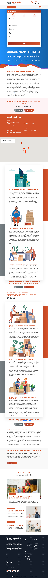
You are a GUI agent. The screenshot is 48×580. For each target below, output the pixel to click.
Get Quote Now (11, 7)
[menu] (40, 7)
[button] (29, 148)
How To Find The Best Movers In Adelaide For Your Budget (15, 511)
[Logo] (14, 2)
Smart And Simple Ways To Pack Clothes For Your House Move (15, 524)
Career (28, 556)
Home (8, 49)
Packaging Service (36, 546)
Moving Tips (28, 548)
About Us (29, 545)
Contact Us (29, 554)
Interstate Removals (36, 549)
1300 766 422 (19, 110)
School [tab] (8, 120)
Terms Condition (29, 559)
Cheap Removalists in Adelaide (20, 92)
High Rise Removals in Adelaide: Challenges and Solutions (20, 497)
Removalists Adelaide (36, 542)
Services (29, 551)
